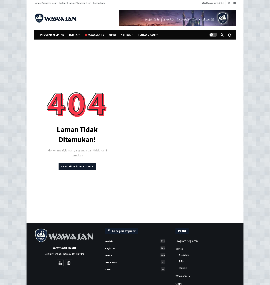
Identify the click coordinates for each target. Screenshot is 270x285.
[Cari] (222, 34)
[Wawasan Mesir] (229, 34)
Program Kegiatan (186, 241)
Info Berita (135, 262)
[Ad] (177, 18)
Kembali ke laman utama (77, 166)
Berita (179, 249)
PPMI (135, 269)
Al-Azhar (184, 255)
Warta (135, 255)
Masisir (135, 241)
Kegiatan (135, 248)
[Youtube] (229, 3)
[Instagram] (234, 3)
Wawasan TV (182, 276)
